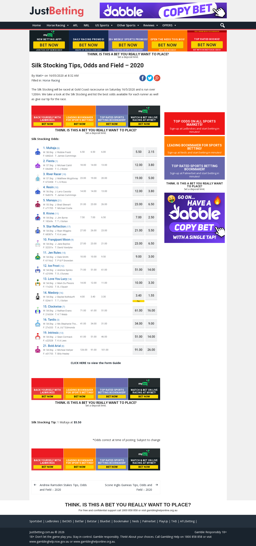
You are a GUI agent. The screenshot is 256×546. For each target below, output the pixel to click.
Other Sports (126, 25)
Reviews (148, 25)
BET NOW (49, 45)
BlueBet (105, 521)
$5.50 (77, 422)
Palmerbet (149, 521)
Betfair (79, 521)
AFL (75, 25)
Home (36, 25)
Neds (135, 521)
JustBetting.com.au (41, 532)
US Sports (102, 25)
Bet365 (67, 521)
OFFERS (167, 25)
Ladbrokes (52, 521)
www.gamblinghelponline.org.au (94, 541)
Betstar (92, 521)
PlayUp (163, 521)
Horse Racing (56, 25)
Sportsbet (35, 521)
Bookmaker (121, 521)
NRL (86, 25)
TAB (174, 521)
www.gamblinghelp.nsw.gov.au (49, 541)
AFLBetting (187, 521)
